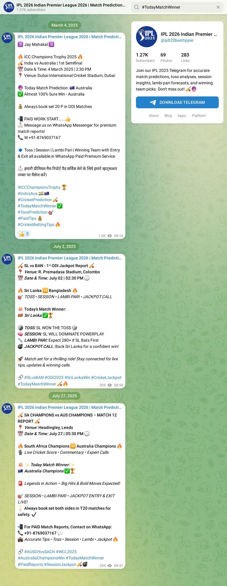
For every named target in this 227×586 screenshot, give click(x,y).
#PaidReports (30, 564)
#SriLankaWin (77, 377)
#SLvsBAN (34, 377)
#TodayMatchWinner (37, 206)
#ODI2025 (54, 377)
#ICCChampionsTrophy (39, 187)
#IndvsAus (28, 193)
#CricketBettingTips (36, 224)
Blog (168, 116)
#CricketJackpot (106, 377)
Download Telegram (177, 102)
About (154, 116)
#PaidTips (27, 218)
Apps (182, 116)
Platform (199, 116)
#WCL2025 (66, 551)
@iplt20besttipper (177, 40)
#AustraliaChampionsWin (41, 558)
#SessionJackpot (60, 564)
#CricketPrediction (35, 199)
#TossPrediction (33, 212)
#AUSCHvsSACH (39, 551)
